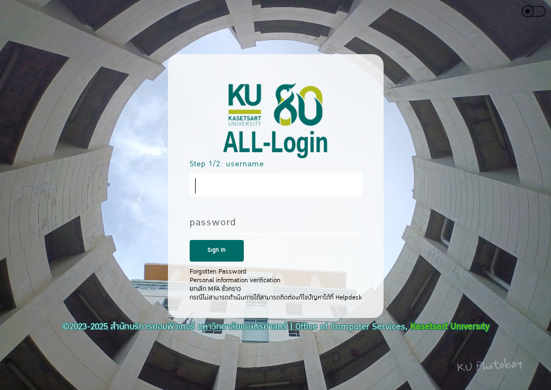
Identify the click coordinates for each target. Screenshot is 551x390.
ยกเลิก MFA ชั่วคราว (215, 288)
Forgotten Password (218, 271)
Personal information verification (235, 280)
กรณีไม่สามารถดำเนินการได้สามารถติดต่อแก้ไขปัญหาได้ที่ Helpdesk (276, 297)
